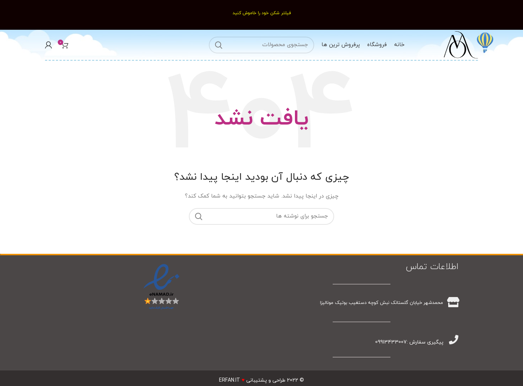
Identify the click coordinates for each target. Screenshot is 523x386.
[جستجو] (261, 45)
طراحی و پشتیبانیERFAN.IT (252, 380)
